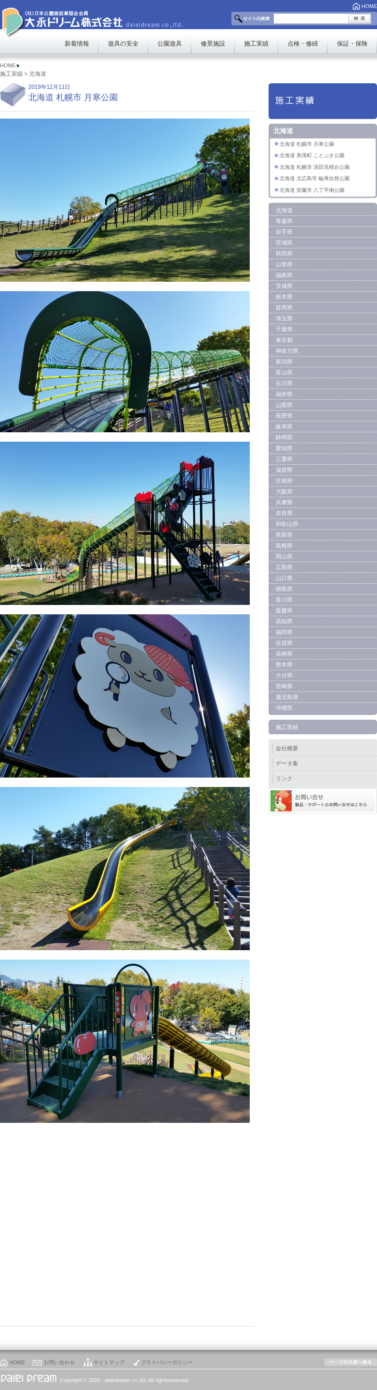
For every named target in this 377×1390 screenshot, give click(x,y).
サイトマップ (108, 1362)
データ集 (287, 763)
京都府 (284, 480)
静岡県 (284, 437)
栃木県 (284, 297)
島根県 (284, 545)
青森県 (284, 221)
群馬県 (284, 307)
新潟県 (284, 361)
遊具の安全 (123, 43)
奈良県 (284, 513)
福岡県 (284, 632)
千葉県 (284, 329)
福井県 (284, 394)
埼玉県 (284, 318)
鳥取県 (284, 535)
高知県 (284, 621)
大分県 (284, 675)
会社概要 (287, 748)
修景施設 (213, 43)
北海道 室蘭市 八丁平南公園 (311, 190)
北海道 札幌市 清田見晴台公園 (314, 167)
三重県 (284, 459)
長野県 (284, 416)
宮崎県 (284, 686)
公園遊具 (169, 43)
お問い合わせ (59, 1362)
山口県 (284, 578)
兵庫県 (284, 502)
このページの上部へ (350, 1362)
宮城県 (284, 242)
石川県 (284, 383)
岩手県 (284, 232)
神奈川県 (287, 351)
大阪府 (284, 491)
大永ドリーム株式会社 (74, 19)
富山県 (284, 372)
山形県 (284, 264)
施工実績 (256, 43)
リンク (284, 778)
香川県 (284, 599)
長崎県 (284, 654)
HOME (369, 6)
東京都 (284, 340)
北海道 (37, 74)
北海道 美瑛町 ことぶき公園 (311, 155)
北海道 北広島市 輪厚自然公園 (314, 178)
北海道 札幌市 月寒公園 (306, 144)
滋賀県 (284, 470)
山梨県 (284, 405)
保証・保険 (352, 43)
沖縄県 (284, 708)
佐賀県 (284, 643)
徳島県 (284, 589)
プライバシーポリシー (167, 1362)
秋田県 (284, 253)
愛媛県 (284, 610)
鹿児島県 (287, 697)
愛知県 (284, 448)
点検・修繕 (302, 43)
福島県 (284, 275)
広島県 (284, 567)
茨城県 (284, 286)
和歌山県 (287, 524)
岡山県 (284, 556)
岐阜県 (284, 426)
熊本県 (284, 664)
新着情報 (77, 43)
